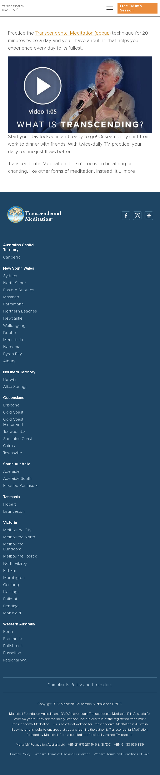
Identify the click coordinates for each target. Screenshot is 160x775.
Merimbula (13, 340)
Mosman (11, 297)
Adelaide (11, 471)
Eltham (9, 571)
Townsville (12, 453)
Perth (8, 632)
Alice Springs (15, 387)
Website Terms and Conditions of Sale (122, 754)
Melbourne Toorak (20, 556)
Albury (9, 361)
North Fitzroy (15, 563)
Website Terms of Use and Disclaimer (62, 754)
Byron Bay (12, 354)
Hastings (11, 592)
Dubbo (9, 333)
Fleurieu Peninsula (20, 486)
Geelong (11, 585)
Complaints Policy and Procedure (80, 685)
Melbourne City (17, 530)
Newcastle (12, 318)
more (129, 171)
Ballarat (10, 599)
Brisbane (11, 405)
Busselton (12, 653)
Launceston (14, 511)
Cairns (9, 446)
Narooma (11, 347)
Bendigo (11, 606)
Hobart (9, 504)
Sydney (10, 276)
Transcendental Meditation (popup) (73, 33)
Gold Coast (13, 412)
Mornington (14, 578)
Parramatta (13, 304)
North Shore (14, 283)
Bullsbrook (13, 646)
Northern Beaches (20, 311)
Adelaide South (17, 478)
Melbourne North (19, 537)
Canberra (12, 257)
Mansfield (12, 613)
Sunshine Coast (17, 439)
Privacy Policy (20, 754)
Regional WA (14, 660)
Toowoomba (14, 432)
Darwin (9, 380)
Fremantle (12, 639)
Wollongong (14, 326)
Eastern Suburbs (18, 290)
